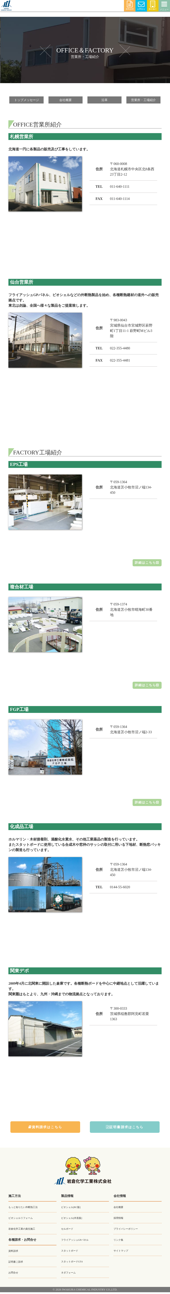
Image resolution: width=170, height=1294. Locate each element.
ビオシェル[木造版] (74, 1220)
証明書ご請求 (17, 1263)
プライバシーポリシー (129, 1231)
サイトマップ (123, 1252)
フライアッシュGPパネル (78, 1241)
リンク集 (120, 1241)
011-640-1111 (119, 187)
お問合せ (141, 6)
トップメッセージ (26, 100)
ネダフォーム (70, 1274)
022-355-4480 (120, 348)
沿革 (104, 100)
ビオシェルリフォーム (23, 1220)
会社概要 (65, 100)
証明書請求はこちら (124, 1129)
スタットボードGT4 (75, 1263)
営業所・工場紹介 (143, 100)
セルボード (69, 1231)
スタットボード (72, 1252)
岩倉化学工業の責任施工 (25, 1231)
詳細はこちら (145, 563)
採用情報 (120, 1220)
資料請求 (129, 6)
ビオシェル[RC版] (73, 1209)
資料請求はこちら (45, 1129)
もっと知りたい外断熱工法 (27, 1209)
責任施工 (152, 6)
